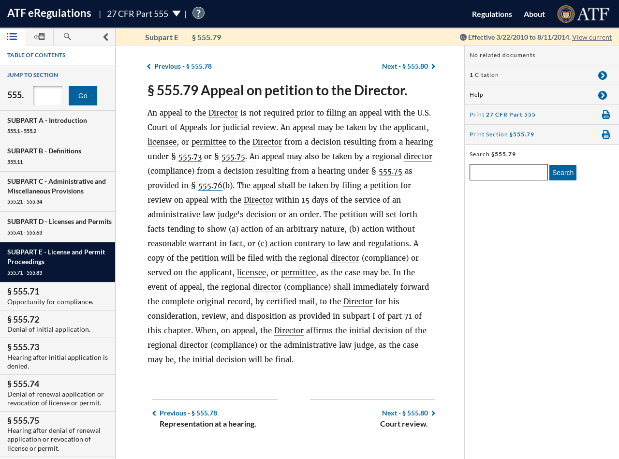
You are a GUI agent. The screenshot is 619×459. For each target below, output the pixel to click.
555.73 (190, 156)
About (534, 13)
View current (592, 37)
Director (223, 113)
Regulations (492, 13)
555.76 (210, 185)
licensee (162, 142)
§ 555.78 (183, 66)
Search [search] (563, 173)
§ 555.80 (405, 66)
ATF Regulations (49, 12)
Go (83, 96)
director (418, 156)
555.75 (233, 156)
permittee (209, 142)
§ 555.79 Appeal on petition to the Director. (277, 90)
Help (477, 94)
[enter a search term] (509, 172)
